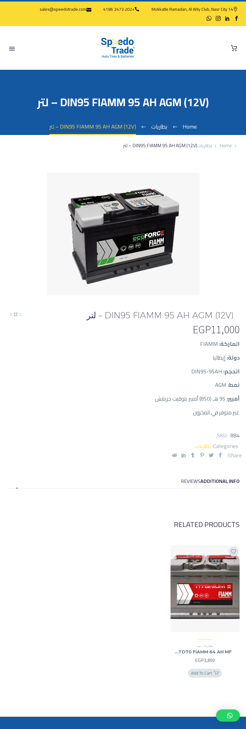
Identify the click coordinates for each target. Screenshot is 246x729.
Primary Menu (12, 48)
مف (199, 646)
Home (225, 145)
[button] (228, 715)
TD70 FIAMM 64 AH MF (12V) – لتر (205, 652)
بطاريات (204, 145)
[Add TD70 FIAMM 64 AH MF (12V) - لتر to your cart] (205, 673)
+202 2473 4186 (118, 9)
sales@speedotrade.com (63, 9)
